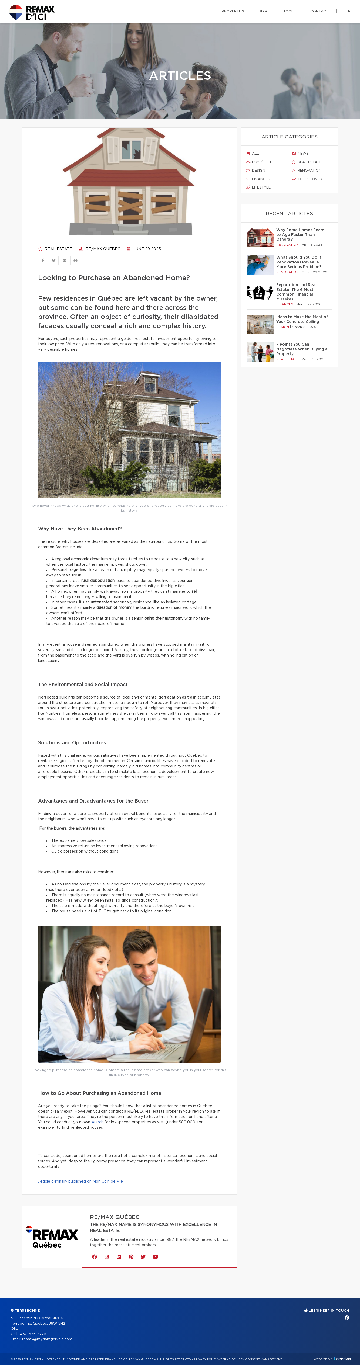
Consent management (263, 1359)
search (97, 1122)
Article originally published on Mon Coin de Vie (80, 1181)
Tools (289, 11)
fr (348, 11)
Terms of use (231, 1359)
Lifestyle (258, 187)
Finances (258, 179)
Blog (264, 11)
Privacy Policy (206, 1359)
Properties (233, 11)
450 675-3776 (33, 1334)
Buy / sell (259, 162)
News (300, 153)
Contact (319, 11)
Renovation (306, 170)
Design (255, 170)
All (252, 153)
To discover (307, 179)
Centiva (342, 1358)
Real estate (55, 249)
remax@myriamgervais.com (47, 1339)
